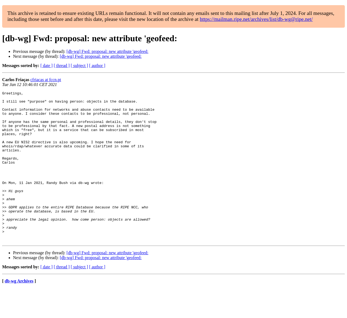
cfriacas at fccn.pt (45, 79)
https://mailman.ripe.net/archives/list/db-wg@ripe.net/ (256, 19)
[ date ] (46, 65)
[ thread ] (62, 65)
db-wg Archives (19, 311)
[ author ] (97, 65)
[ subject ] (79, 65)
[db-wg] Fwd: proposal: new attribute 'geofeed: (107, 51)
